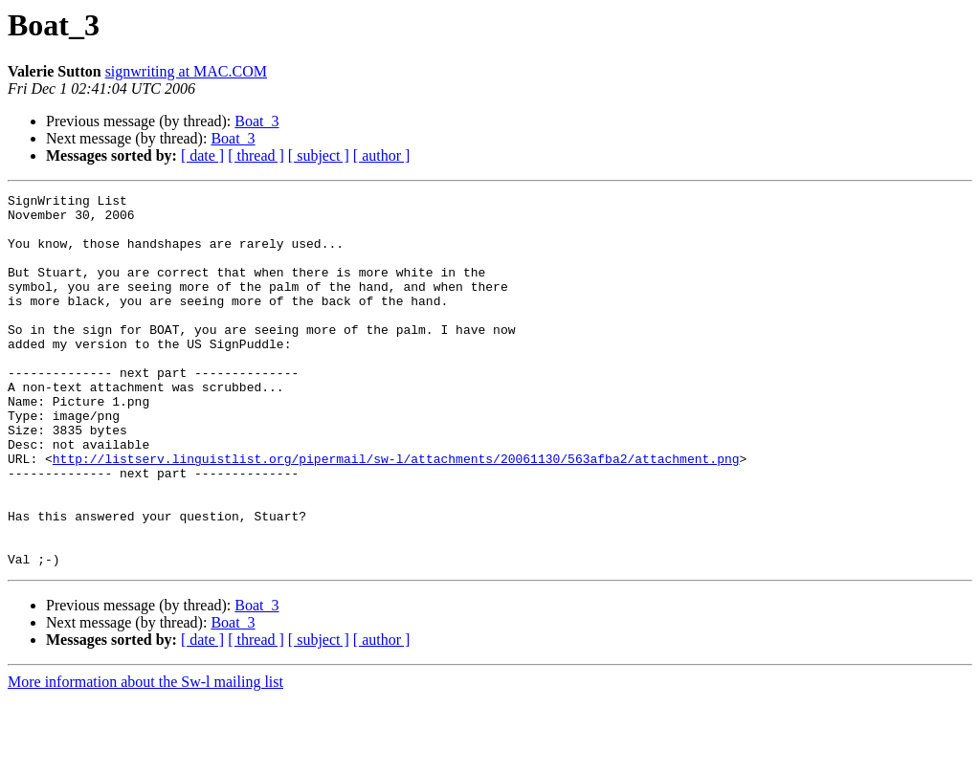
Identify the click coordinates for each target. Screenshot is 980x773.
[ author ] (382, 155)
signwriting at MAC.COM (186, 71)
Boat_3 (256, 121)
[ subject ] (318, 155)
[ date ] (202, 155)
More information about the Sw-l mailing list (145, 756)
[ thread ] (256, 155)
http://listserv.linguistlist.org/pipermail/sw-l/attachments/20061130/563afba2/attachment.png (396, 512)
